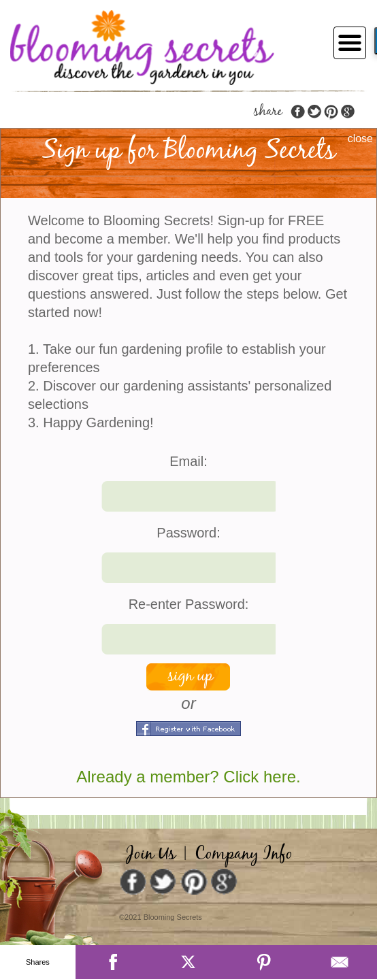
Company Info (244, 854)
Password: (188, 533)
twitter (314, 112)
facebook (298, 112)
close (360, 138)
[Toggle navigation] (346, 41)
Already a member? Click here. (188, 776)
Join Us (151, 854)
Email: (188, 461)
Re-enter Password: (189, 604)
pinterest (330, 112)
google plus (347, 112)
